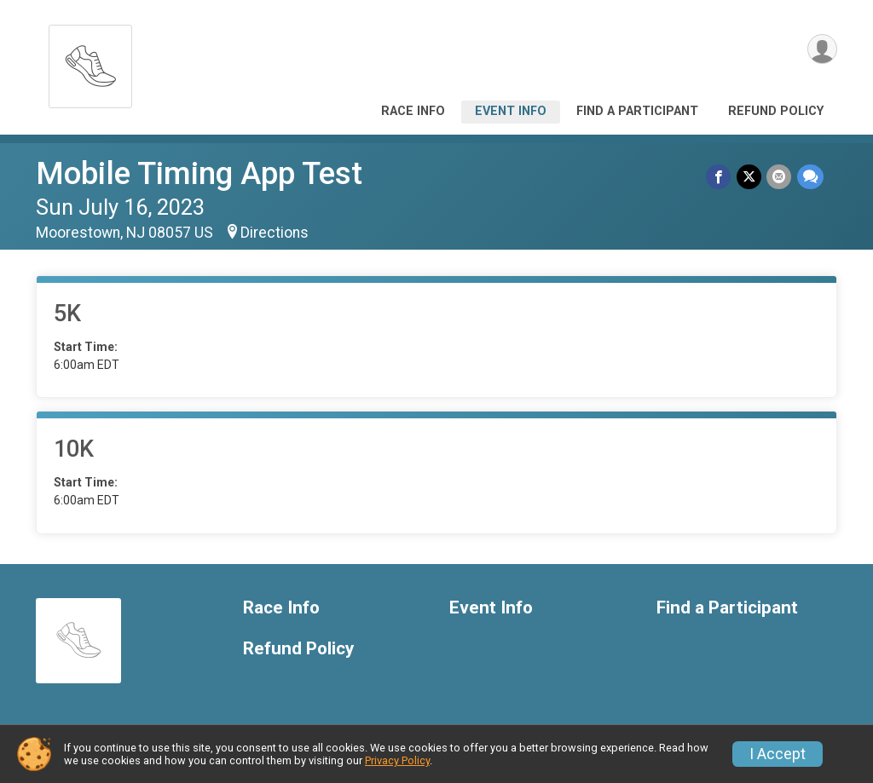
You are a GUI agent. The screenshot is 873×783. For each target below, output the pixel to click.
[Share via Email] (779, 176)
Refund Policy (776, 111)
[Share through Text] (810, 176)
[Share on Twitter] (749, 176)
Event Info (510, 111)
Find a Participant (637, 111)
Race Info (413, 111)
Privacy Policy (397, 760)
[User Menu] (821, 50)
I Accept (777, 754)
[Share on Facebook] (720, 176)
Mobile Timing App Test (199, 173)
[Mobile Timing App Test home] (90, 62)
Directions (274, 232)
